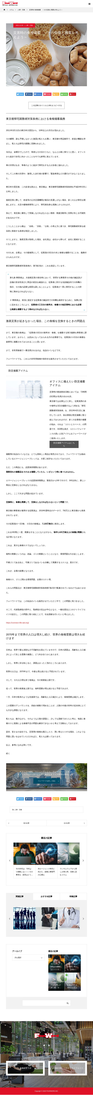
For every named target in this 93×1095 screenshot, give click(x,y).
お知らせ (57, 1054)
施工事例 (21, 1054)
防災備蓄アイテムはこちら (64, 444)
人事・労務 (29, 25)
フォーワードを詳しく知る (46, 781)
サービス (30, 1054)
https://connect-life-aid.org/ (17, 623)
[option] (24, 860)
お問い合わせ (47, 1054)
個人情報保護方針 (68, 1054)
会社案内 (38, 1054)
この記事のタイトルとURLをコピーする (46, 105)
